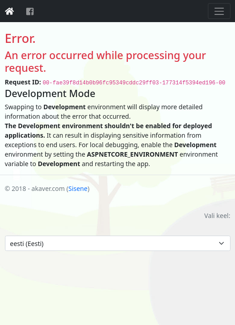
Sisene (77, 188)
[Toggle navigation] (219, 11)
